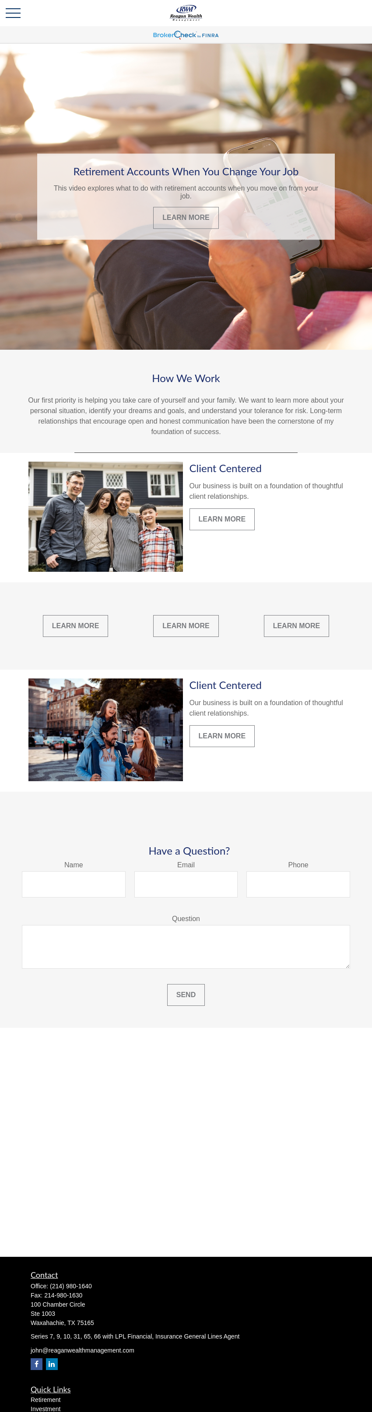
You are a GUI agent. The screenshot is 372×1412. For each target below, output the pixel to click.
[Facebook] (36, 1364)
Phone (298, 865)
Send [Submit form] (186, 994)
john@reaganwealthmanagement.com (82, 1350)
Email (186, 865)
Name (73, 865)
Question (186, 918)
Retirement (45, 1399)
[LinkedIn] (52, 1364)
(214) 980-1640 (71, 1286)
